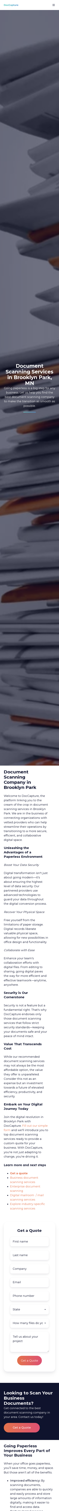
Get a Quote (22, 1427)
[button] (53, 5)
